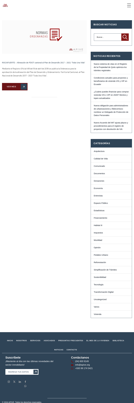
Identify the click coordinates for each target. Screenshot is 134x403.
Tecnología (98, 285)
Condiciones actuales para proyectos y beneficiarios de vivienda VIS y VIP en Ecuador (111, 81)
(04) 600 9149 (82, 361)
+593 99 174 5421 (84, 368)
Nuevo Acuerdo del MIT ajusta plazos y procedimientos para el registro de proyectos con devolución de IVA (111, 126)
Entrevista (98, 196)
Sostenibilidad (100, 277)
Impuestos (98, 233)
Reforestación (100, 262)
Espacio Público (101, 203)
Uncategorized (100, 299)
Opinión (97, 247)
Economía (98, 188)
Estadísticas (99, 210)
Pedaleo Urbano (101, 255)
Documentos (99, 173)
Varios (96, 307)
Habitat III (98, 225)
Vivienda (97, 314)
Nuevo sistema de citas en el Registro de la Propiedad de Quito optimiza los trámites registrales (110, 67)
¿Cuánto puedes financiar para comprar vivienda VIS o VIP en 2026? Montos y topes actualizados (111, 95)
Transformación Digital (103, 292)
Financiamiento (100, 218)
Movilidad (98, 240)
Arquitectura (99, 151)
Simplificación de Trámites (105, 270)
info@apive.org (82, 365)
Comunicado (99, 166)
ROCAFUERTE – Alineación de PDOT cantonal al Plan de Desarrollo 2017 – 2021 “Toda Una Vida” (43, 63)
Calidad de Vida (101, 159)
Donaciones (99, 181)
